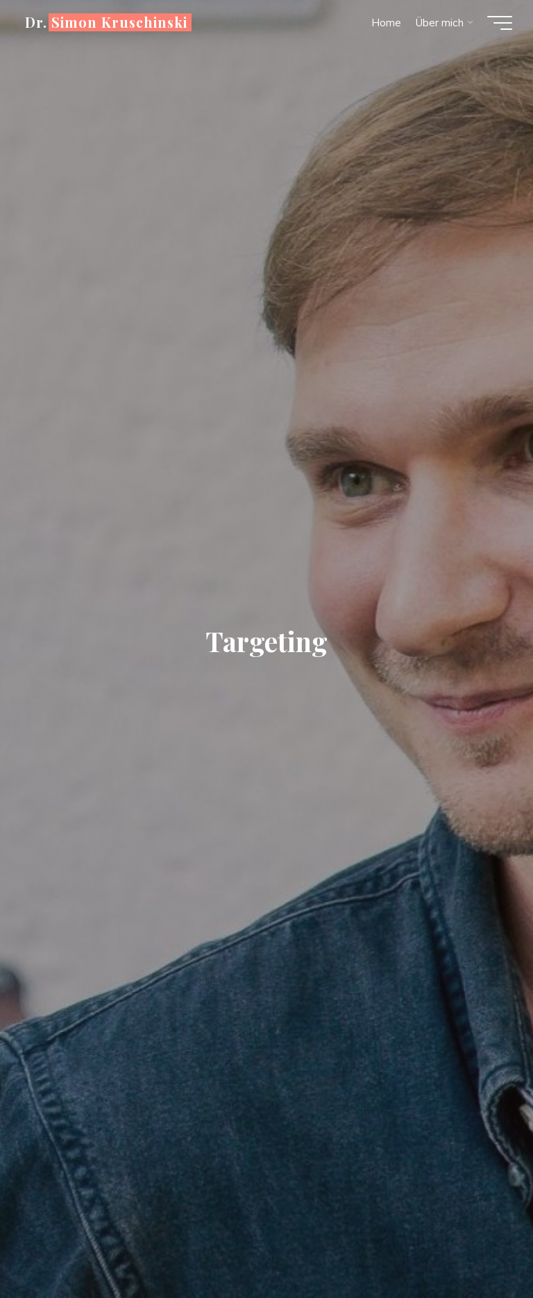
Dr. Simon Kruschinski (106, 22)
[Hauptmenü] (499, 23)
